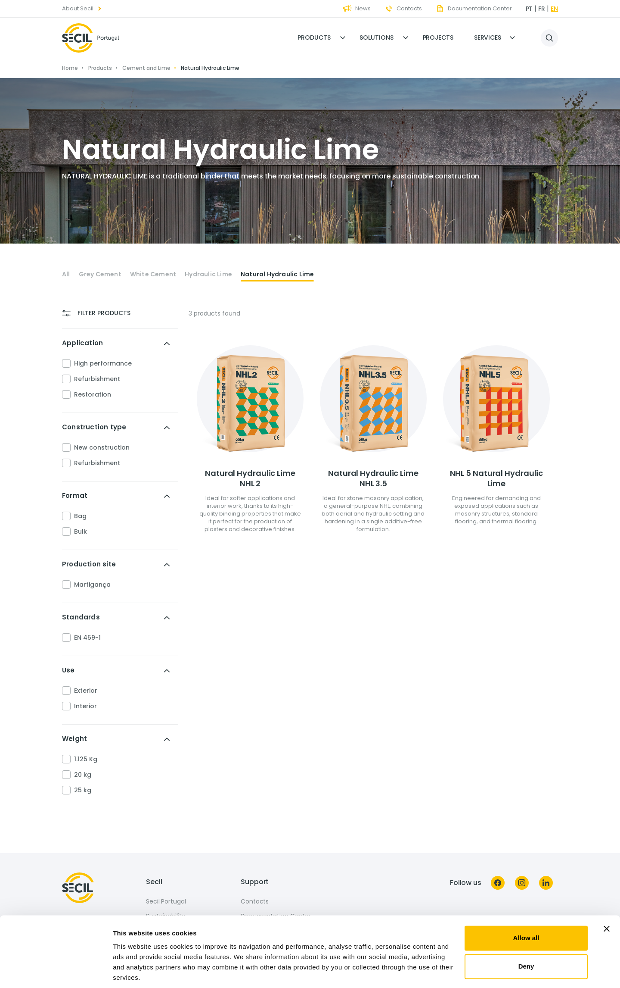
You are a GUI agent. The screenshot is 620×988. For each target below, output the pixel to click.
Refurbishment (97, 379)
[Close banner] (607, 898)
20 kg (82, 775)
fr (541, 8)
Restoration (92, 394)
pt (529, 8)
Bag (80, 516)
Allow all (526, 907)
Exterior (85, 690)
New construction (102, 447)
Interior (85, 706)
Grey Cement (100, 274)
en (554, 8)
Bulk (80, 531)
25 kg (82, 790)
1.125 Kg (85, 759)
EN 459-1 (87, 637)
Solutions (376, 37)
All (66, 274)
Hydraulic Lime (208, 274)
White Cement (153, 274)
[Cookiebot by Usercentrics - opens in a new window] (55, 971)
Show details (133, 971)
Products (314, 37)
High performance (103, 363)
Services (487, 37)
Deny (526, 935)
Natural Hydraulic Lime (277, 274)
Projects (438, 37)
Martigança (92, 584)
